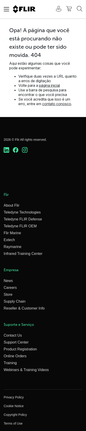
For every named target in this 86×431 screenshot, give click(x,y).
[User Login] (56, 9)
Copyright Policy (15, 415)
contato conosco (56, 103)
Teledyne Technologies (22, 212)
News (8, 281)
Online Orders (15, 356)
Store (8, 294)
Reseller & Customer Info (24, 308)
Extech (9, 240)
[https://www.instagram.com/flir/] (25, 150)
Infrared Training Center (23, 254)
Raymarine (12, 247)
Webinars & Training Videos (26, 370)
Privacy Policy (14, 397)
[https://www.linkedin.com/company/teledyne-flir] (6, 150)
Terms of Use (13, 423)
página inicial (49, 85)
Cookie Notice (14, 406)
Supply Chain (14, 301)
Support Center (16, 342)
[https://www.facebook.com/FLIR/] (15, 150)
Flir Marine (12, 233)
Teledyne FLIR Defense (23, 219)
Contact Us (13, 335)
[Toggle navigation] (6, 9)
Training (10, 363)
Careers (10, 288)
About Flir (11, 205)
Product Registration (20, 349)
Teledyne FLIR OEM (20, 226)
